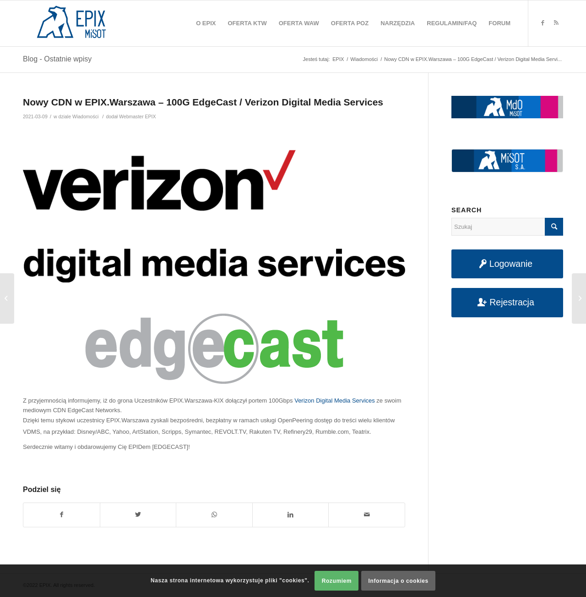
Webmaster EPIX (137, 116)
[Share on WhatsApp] (214, 514)
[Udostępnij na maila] (367, 514)
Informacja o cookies (399, 581)
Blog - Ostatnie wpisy (57, 59)
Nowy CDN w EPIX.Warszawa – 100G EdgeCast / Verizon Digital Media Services (203, 102)
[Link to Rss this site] (556, 23)
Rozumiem (337, 581)
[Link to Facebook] (542, 23)
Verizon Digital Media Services (334, 400)
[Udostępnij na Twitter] (138, 514)
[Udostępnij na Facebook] (61, 514)
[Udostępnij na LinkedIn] (291, 514)
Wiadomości (85, 116)
